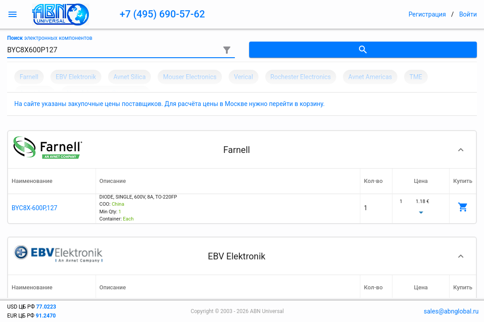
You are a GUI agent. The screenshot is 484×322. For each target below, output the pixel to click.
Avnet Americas (370, 76)
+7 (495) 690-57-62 (162, 14)
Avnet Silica (129, 76)
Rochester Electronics (301, 76)
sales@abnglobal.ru (451, 311)
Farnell (29, 76)
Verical (243, 76)
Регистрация (427, 14)
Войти (468, 14)
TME (415, 76)
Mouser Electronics (190, 76)
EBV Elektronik (76, 76)
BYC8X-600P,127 (34, 208)
